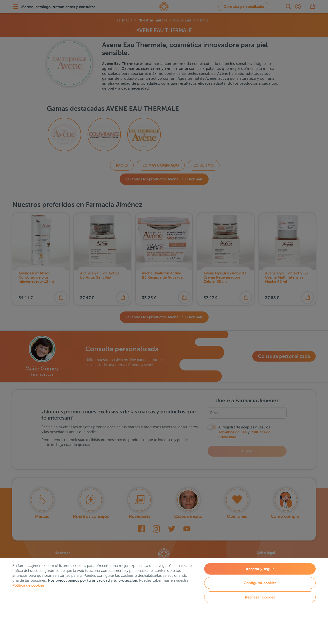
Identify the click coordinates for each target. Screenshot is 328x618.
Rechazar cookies (260, 597)
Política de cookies (28, 585)
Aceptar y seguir (260, 569)
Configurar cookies (260, 583)
